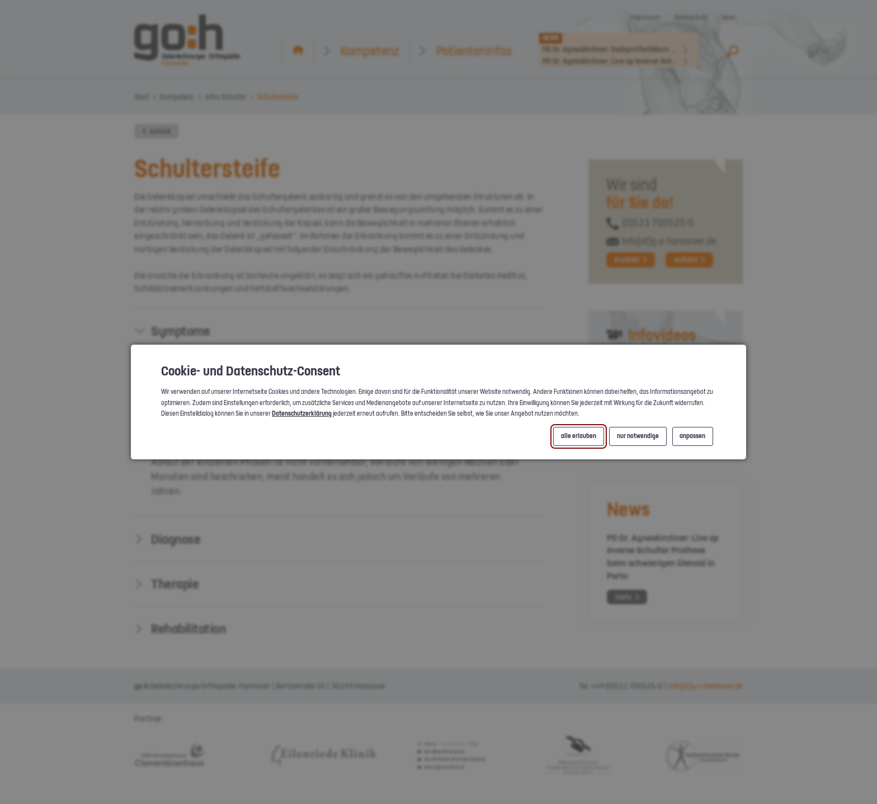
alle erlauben (578, 436)
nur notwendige (638, 436)
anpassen (692, 436)
